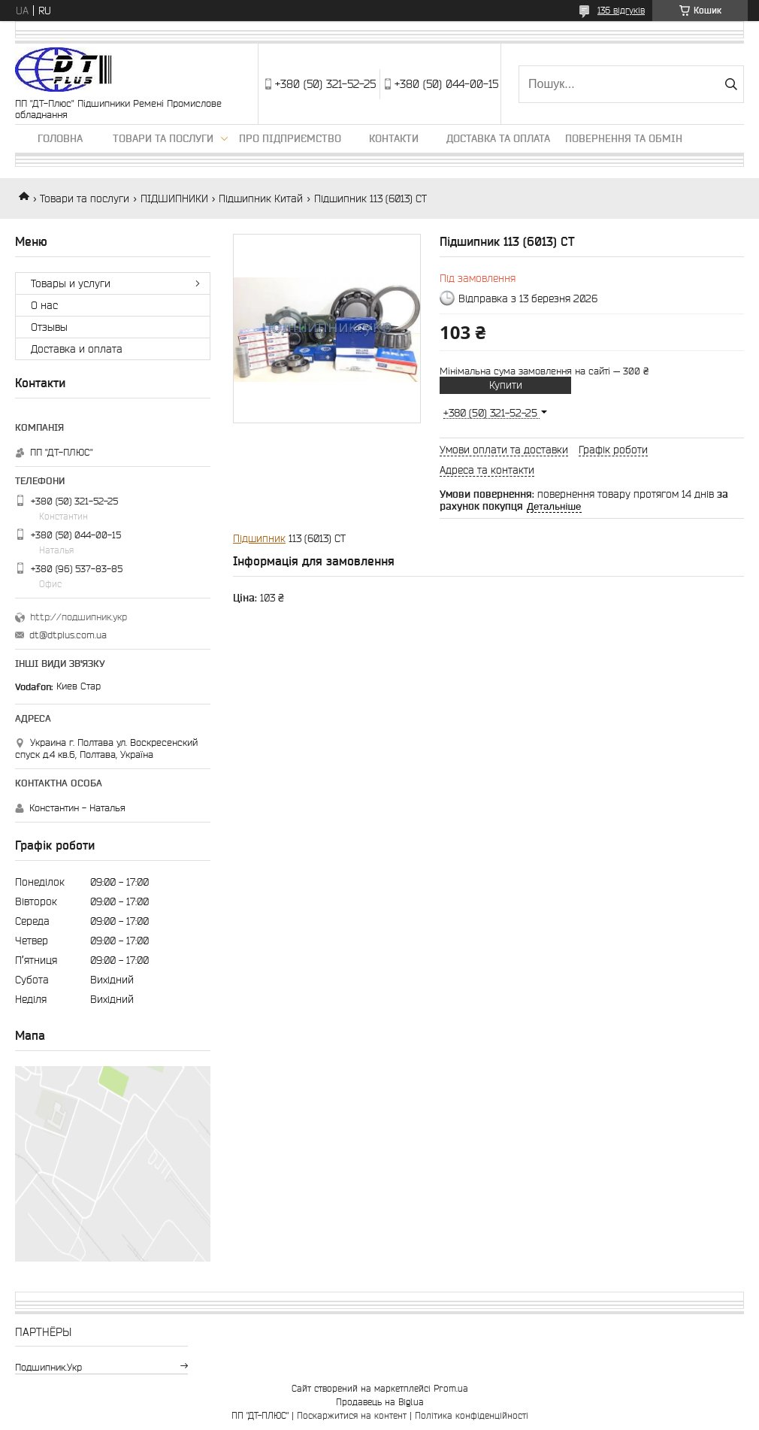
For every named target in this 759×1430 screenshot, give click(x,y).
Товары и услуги (70, 283)
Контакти (394, 138)
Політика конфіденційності (471, 1415)
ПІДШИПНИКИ (174, 198)
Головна (60, 138)
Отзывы (49, 327)
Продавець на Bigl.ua (380, 1402)
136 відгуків (621, 10)
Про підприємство (290, 138)
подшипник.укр (48, 1367)
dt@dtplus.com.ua (68, 635)
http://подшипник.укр (78, 617)
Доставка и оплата (76, 349)
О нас (44, 305)
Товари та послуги (163, 138)
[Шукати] (731, 84)
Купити (505, 385)
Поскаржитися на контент (352, 1415)
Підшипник (259, 538)
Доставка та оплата (498, 138)
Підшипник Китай (261, 198)
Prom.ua (451, 1388)
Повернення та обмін (623, 138)
